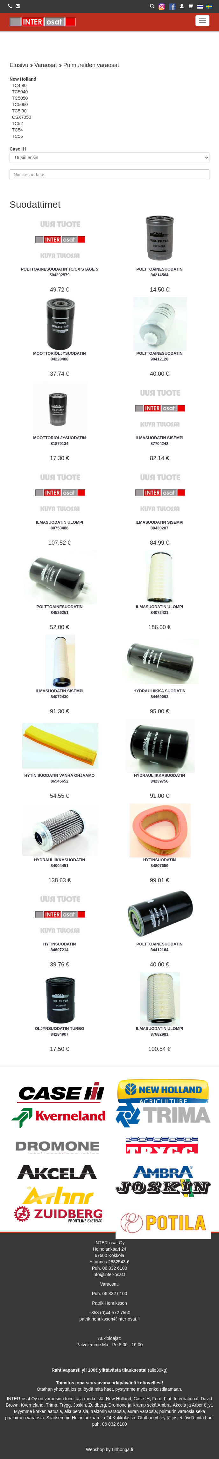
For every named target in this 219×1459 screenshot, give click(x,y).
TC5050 (20, 98)
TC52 (17, 123)
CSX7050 (21, 117)
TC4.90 (19, 85)
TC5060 (20, 104)
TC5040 (20, 91)
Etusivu (19, 65)
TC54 (17, 129)
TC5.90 (19, 110)
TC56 (17, 136)
